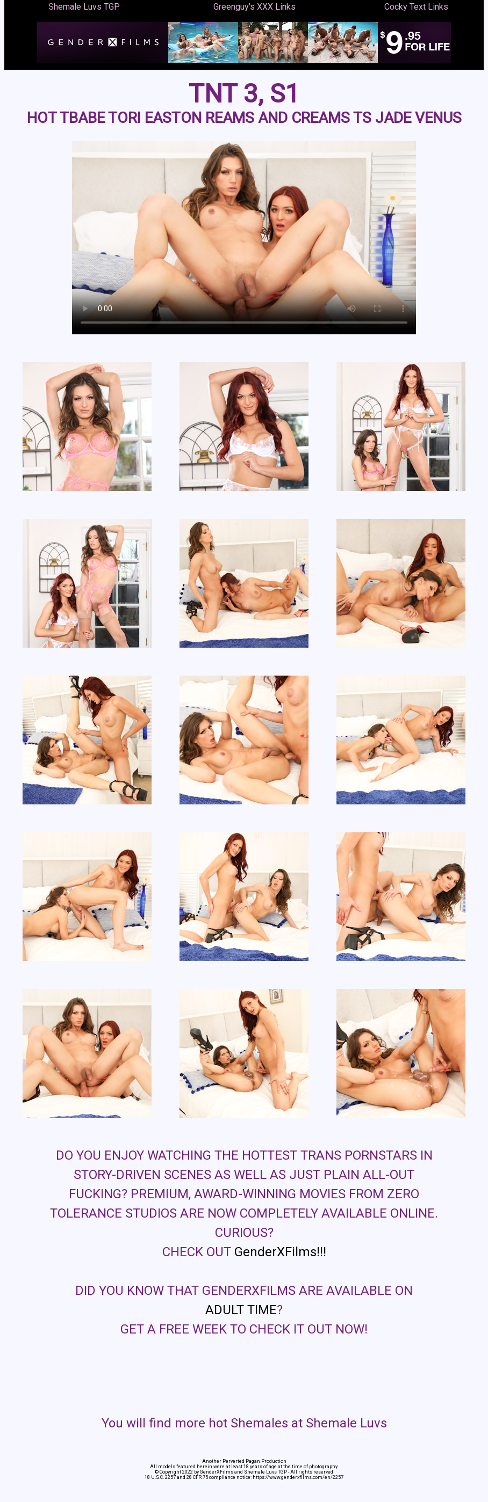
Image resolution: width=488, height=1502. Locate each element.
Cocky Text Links (416, 7)
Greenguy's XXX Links (254, 7)
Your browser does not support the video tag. (244, 237)
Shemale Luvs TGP (84, 7)
